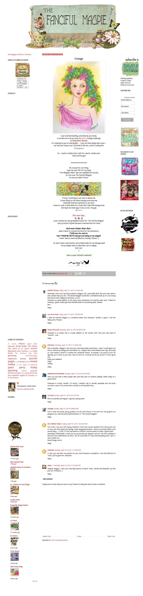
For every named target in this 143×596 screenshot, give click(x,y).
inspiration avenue (17, 360)
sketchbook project (14, 375)
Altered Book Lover (17, 449)
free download (20, 355)
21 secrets (12, 346)
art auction (25, 351)
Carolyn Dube (15, 502)
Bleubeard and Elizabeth (56, 374)
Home (79, 536)
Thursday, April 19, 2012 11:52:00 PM (66, 465)
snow (23, 375)
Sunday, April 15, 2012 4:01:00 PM (66, 395)
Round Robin (21, 348)
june (16, 364)
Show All (34, 583)
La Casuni (13, 522)
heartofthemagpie (31, 358)
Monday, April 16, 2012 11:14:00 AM (68, 450)
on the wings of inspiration (27, 367)
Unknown (51, 345)
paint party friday (22, 369)
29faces (21, 346)
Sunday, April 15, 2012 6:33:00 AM (77, 374)
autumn (34, 350)
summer (15, 377)
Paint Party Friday (16, 569)
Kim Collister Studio (54, 424)
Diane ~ (50, 465)
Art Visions (14, 538)
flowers (10, 355)
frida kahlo (32, 355)
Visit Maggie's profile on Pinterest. (19, 54)
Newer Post (47, 536)
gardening (12, 357)
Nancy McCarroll (53, 330)
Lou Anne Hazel (53, 314)
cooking (30, 353)
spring (27, 375)
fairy (35, 353)
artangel (50, 409)
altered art (16, 351)
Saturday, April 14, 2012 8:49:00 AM (72, 330)
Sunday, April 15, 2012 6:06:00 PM (66, 409)
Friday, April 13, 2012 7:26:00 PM (71, 314)
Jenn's (84, 138)
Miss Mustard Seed (16, 464)
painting (12, 372)
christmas (24, 353)
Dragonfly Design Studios (19, 507)
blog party (12, 353)
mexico (27, 364)
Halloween (11, 348)
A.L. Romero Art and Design (20, 486)
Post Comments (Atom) (60, 540)
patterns (24, 373)
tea (11, 380)
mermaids (21, 364)
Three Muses (14, 553)
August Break (32, 346)
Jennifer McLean (53, 290)
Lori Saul (50, 395)
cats (19, 353)
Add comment (47, 479)
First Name (125, 106)
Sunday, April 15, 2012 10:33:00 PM (74, 424)
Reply (49, 308)
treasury (15, 380)
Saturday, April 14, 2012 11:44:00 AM (68, 345)
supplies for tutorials (27, 377)
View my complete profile (25, 391)
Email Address (126, 100)
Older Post (111, 536)
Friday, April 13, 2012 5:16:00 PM (71, 290)
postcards (34, 373)
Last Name (125, 113)
